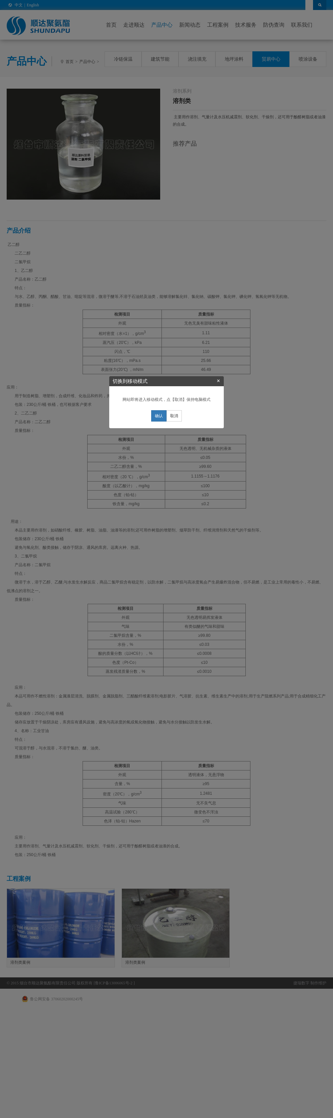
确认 (159, 572)
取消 (174, 572)
